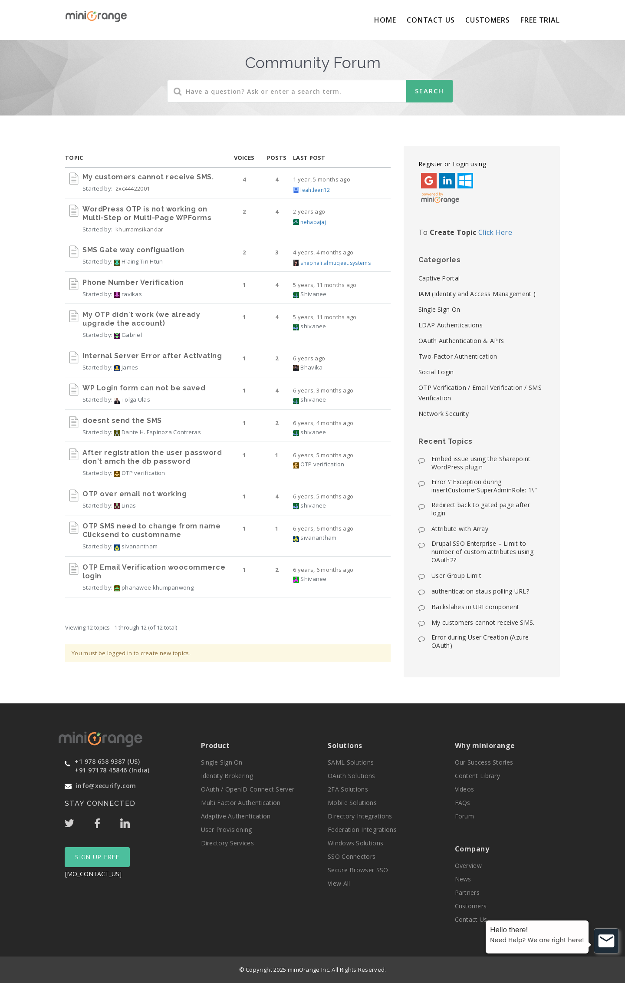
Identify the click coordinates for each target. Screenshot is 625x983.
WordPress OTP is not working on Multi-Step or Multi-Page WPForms (146, 213)
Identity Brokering (227, 776)
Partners (467, 892)
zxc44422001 (132, 188)
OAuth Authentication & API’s (461, 340)
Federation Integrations (362, 829)
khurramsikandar (139, 229)
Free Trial (540, 20)
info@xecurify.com (106, 786)
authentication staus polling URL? (480, 591)
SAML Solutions (351, 762)
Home (385, 20)
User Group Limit (456, 575)
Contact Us (431, 20)
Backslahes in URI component (475, 607)
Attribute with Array (459, 528)
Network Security (443, 413)
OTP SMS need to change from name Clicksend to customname (151, 530)
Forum (464, 816)
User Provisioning (226, 829)
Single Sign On (439, 309)
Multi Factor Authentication (241, 802)
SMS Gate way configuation (133, 250)
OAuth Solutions (351, 776)
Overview (468, 865)
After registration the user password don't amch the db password (152, 457)
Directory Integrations (360, 816)
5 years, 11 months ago (325, 285)
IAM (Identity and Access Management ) (477, 294)
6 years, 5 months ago (323, 455)
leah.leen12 (315, 190)
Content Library (477, 776)
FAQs (462, 802)
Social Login (436, 372)
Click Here (495, 232)
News (463, 879)
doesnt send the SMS (122, 420)
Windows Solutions (355, 843)
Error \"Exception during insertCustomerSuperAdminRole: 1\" (484, 486)
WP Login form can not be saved (143, 388)
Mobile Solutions (352, 802)
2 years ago (309, 211)
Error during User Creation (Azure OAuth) (480, 641)
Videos (464, 789)
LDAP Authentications (450, 325)
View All (339, 883)
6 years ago (309, 358)
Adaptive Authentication (236, 816)
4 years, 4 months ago (323, 252)
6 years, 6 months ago (323, 528)
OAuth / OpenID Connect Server (248, 789)
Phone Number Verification (133, 282)
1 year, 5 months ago (321, 179)
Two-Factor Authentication (457, 356)
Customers (487, 20)
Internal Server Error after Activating (152, 356)
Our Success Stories (484, 762)
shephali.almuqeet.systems (335, 263)
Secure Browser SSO (358, 870)
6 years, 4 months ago (323, 423)
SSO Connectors (351, 856)
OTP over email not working (134, 494)
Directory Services (227, 843)
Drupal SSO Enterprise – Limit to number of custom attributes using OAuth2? (482, 551)
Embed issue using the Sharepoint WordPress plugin (481, 463)
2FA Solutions (348, 789)
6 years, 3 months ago (323, 390)
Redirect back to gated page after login (480, 509)
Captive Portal (439, 278)
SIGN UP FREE (97, 857)
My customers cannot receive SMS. (148, 177)
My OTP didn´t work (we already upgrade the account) (141, 318)
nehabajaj (313, 222)
